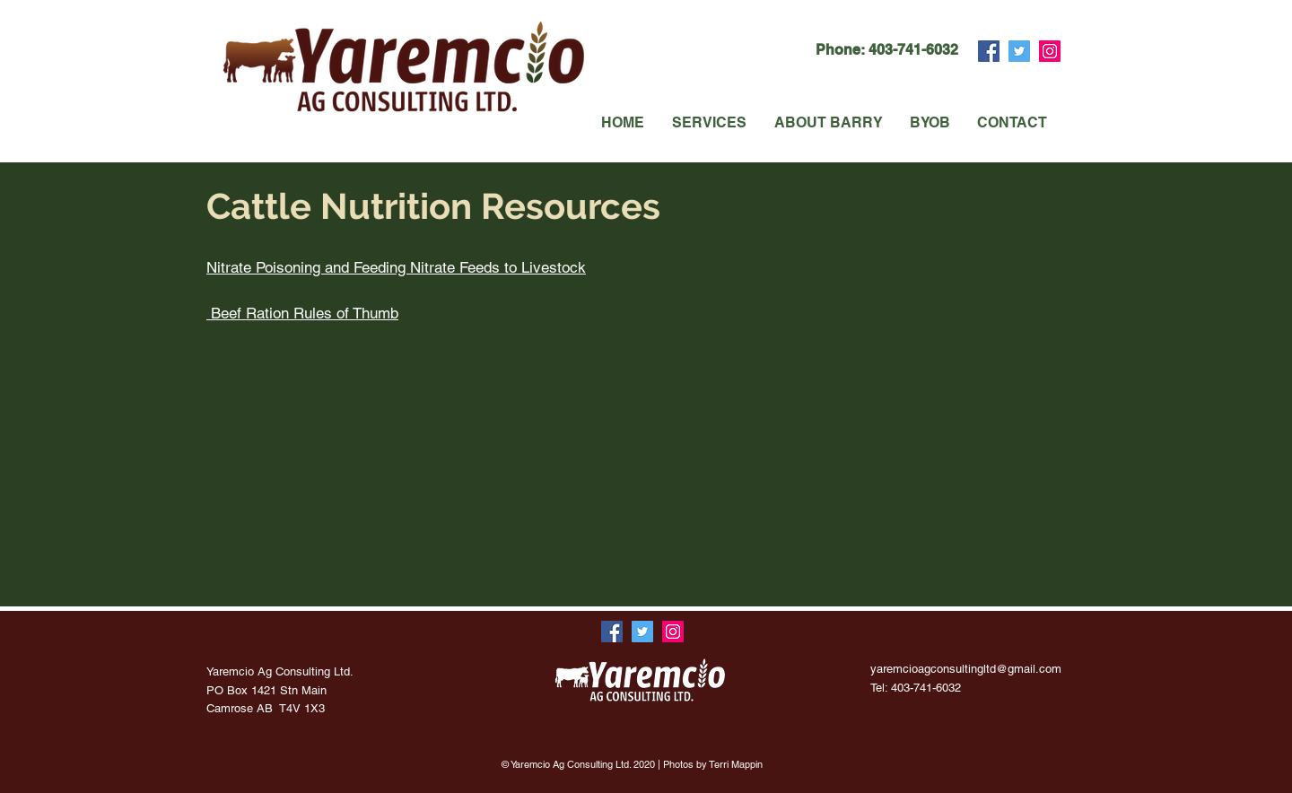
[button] (709, 122)
